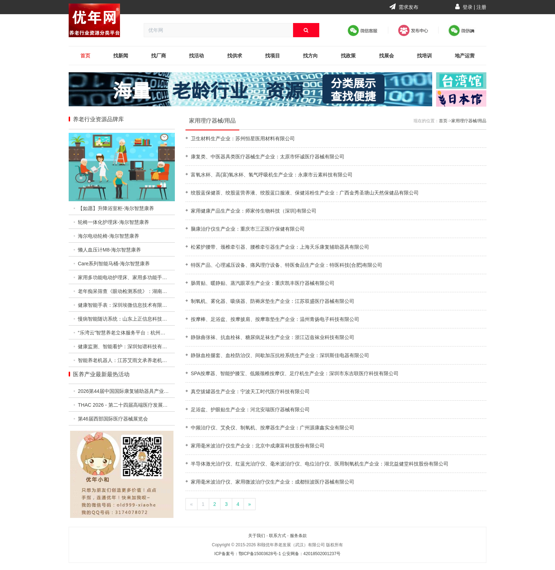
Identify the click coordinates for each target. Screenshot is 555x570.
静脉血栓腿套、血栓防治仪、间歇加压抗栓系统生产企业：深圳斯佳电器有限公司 (280, 355)
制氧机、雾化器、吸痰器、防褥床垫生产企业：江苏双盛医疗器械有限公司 (272, 301)
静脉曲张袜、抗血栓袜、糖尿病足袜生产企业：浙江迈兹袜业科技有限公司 (272, 337)
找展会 (386, 55)
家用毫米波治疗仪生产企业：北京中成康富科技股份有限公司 (258, 445)
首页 (85, 55)
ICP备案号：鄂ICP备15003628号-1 (247, 553)
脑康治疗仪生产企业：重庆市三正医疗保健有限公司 (248, 229)
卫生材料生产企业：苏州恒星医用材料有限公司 (243, 138)
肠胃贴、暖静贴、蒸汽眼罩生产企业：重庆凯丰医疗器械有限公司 (262, 283)
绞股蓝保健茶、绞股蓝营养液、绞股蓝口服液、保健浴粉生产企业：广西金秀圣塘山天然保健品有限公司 (305, 193)
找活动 (196, 55)
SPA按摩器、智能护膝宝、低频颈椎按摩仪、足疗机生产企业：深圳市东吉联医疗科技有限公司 (295, 373)
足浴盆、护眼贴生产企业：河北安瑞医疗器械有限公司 (250, 409)
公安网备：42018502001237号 (311, 553)
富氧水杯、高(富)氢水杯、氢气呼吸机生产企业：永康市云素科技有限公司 (272, 174)
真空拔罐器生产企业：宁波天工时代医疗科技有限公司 (250, 391)
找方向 (310, 55)
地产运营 (465, 55)
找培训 (424, 55)
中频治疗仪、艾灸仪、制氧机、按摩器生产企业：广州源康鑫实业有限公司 (272, 427)
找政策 (348, 55)
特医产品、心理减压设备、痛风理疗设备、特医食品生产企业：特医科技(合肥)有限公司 (286, 265)
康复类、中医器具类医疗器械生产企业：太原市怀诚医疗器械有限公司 (267, 156)
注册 (481, 7)
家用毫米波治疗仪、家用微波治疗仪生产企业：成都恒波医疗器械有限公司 (272, 482)
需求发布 (403, 7)
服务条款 (298, 535)
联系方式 (277, 535)
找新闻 (120, 55)
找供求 (234, 55)
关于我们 (256, 535)
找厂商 (158, 55)
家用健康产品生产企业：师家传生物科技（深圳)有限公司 (253, 211)
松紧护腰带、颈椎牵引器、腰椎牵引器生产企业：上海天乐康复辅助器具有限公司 (280, 247)
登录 (468, 7)
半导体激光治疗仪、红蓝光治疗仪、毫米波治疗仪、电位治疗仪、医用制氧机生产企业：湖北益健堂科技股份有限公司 (319, 464)
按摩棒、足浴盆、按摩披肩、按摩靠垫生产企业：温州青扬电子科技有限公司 (275, 319)
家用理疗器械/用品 (212, 121)
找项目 (272, 55)
